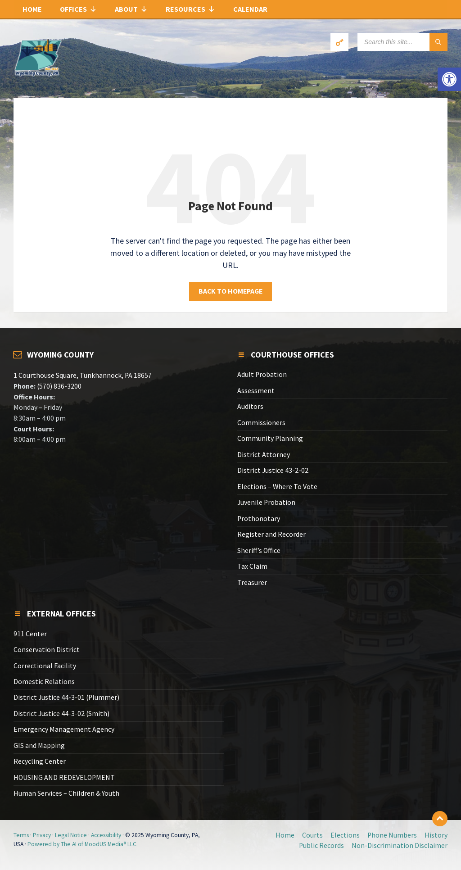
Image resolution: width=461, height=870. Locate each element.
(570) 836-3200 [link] (58, 386)
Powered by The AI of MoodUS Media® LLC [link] (81, 844)
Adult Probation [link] (262, 374)
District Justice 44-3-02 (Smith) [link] (61, 713)
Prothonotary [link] (258, 518)
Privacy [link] (42, 835)
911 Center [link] (30, 634)
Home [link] (32, 9)
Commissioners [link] (261, 422)
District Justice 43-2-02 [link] (272, 470)
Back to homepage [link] (230, 291)
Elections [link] (345, 835)
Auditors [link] (250, 406)
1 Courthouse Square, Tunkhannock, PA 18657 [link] (83, 375)
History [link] (436, 835)
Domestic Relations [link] (44, 681)
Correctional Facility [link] (45, 666)
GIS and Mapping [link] (39, 745)
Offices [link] (78, 9)
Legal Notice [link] (71, 835)
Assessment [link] (256, 390)
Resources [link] (190, 9)
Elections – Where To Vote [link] (277, 486)
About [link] (131, 9)
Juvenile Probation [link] (266, 502)
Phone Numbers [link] (392, 835)
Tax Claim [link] (252, 566)
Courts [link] (312, 835)
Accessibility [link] (106, 835)
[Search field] (402, 42)
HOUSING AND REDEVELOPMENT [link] (64, 777)
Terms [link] (21, 835)
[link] (449, 79)
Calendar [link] (250, 9)
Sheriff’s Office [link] (258, 550)
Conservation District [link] (47, 649)
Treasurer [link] (252, 582)
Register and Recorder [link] (271, 534)
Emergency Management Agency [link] (64, 729)
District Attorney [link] (263, 454)
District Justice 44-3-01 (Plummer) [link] (66, 697)
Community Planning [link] (270, 438)
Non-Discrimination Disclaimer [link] (399, 845)
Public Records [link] (321, 845)
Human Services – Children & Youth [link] (66, 793)
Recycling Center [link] (40, 761)
